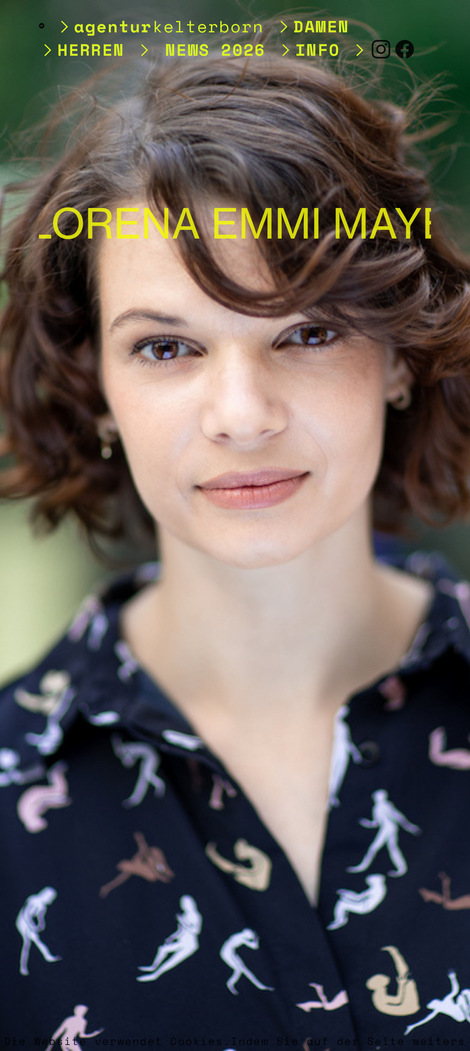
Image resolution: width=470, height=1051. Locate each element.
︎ (381, 49)
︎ (405, 49)
